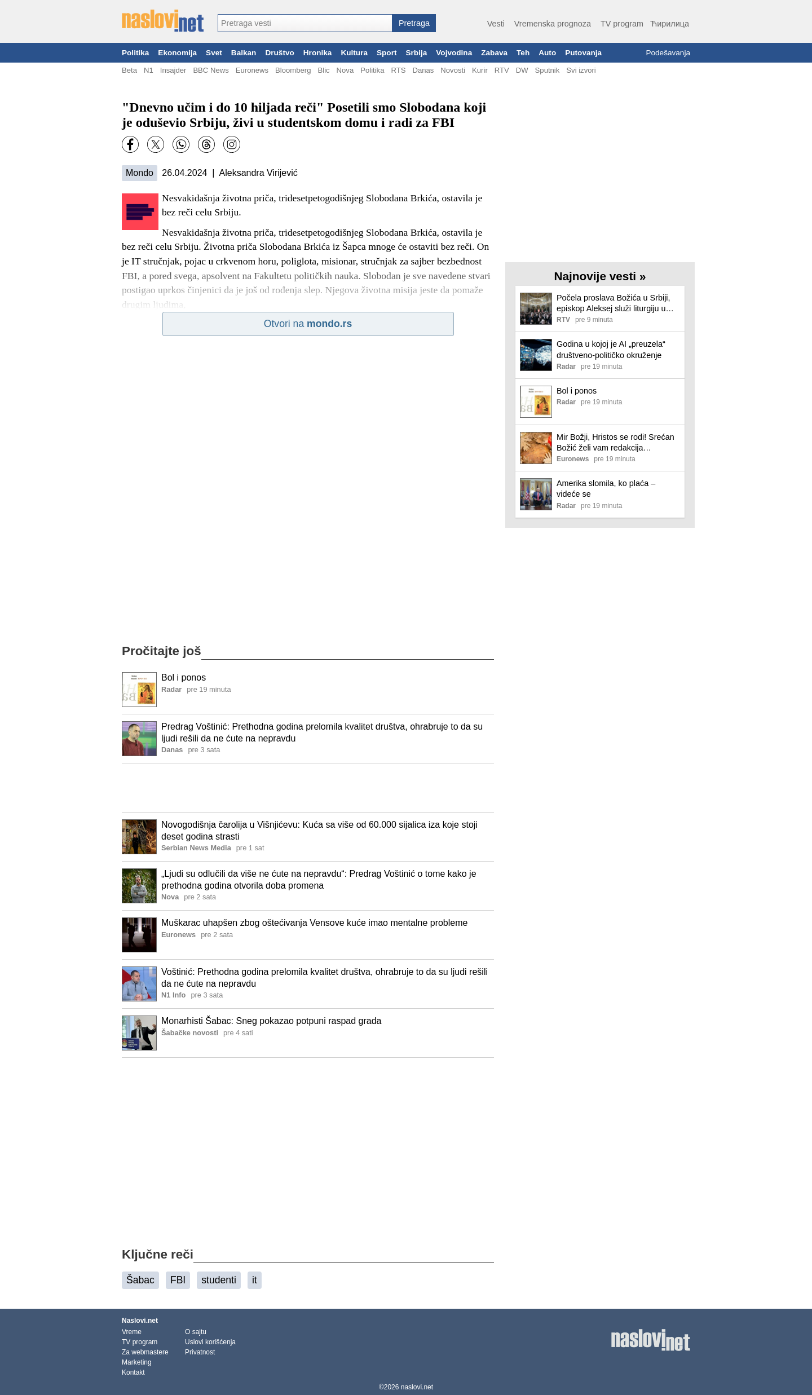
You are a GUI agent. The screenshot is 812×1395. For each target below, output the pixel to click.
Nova (345, 70)
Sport (387, 52)
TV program (622, 23)
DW (522, 70)
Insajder (173, 70)
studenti (218, 1280)
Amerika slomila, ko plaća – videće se (606, 488)
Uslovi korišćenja (210, 1342)
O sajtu (195, 1332)
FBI (178, 1280)
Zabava (494, 52)
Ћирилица (669, 23)
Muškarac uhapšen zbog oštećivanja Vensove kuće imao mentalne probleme (314, 923)
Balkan (244, 52)
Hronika (317, 52)
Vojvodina (454, 52)
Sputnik (547, 70)
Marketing (137, 1362)
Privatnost (200, 1352)
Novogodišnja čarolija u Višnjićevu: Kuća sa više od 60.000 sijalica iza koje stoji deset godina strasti (319, 830)
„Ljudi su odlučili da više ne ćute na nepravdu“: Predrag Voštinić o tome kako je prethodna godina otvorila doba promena (318, 879)
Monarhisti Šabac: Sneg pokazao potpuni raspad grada (271, 1021)
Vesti (496, 23)
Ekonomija (177, 52)
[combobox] (305, 23)
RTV (502, 70)
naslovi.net (417, 1387)
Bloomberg (293, 70)
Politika (135, 52)
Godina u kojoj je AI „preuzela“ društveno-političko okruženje (611, 349)
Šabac (140, 1280)
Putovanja (583, 52)
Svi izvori (580, 70)
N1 (148, 70)
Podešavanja (668, 52)
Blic (323, 70)
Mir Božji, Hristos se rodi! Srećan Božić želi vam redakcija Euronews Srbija (615, 442)
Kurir (480, 70)
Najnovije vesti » (600, 276)
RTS (398, 70)
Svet (214, 52)
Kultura (354, 52)
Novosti (452, 70)
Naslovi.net (140, 1321)
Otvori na (308, 323)
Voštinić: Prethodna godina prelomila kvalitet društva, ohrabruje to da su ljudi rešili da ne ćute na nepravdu (324, 977)
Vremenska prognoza (552, 23)
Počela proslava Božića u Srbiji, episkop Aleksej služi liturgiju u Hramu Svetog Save (613, 303)
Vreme (132, 1332)
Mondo (139, 173)
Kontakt (133, 1372)
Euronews (252, 70)
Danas (423, 70)
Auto (547, 52)
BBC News (210, 70)
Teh (523, 52)
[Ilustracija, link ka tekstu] (139, 690)
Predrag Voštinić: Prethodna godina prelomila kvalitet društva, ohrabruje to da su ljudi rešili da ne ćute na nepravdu (322, 732)
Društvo (279, 52)
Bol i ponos (183, 677)
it (254, 1280)
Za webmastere (145, 1352)
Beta (129, 70)
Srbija (416, 52)
